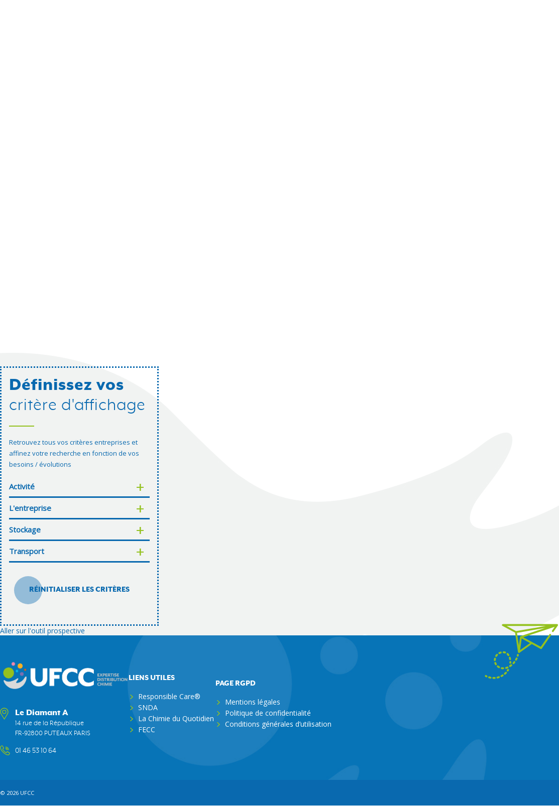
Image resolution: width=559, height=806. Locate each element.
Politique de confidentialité (268, 713)
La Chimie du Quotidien (176, 718)
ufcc (27, 792)
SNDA (148, 707)
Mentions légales (252, 702)
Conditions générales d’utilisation (278, 724)
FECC (146, 729)
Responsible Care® (169, 696)
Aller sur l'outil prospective (42, 630)
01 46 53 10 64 (35, 751)
